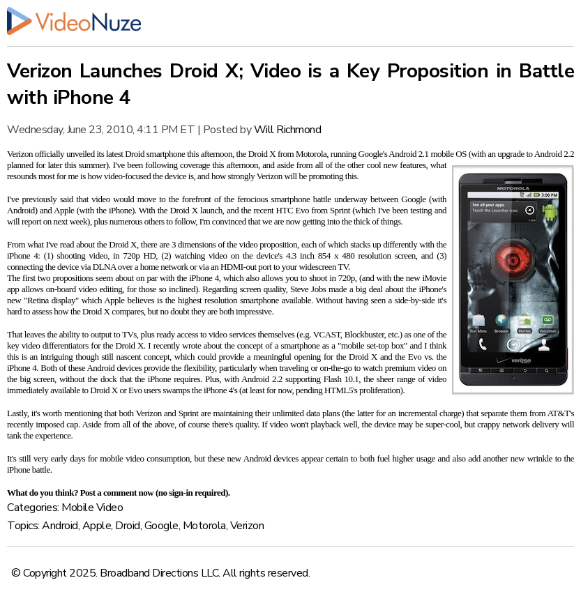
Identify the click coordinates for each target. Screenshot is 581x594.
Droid (127, 525)
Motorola (204, 525)
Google (161, 525)
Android (60, 525)
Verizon (247, 525)
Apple (97, 525)
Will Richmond (288, 129)
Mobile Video (92, 507)
